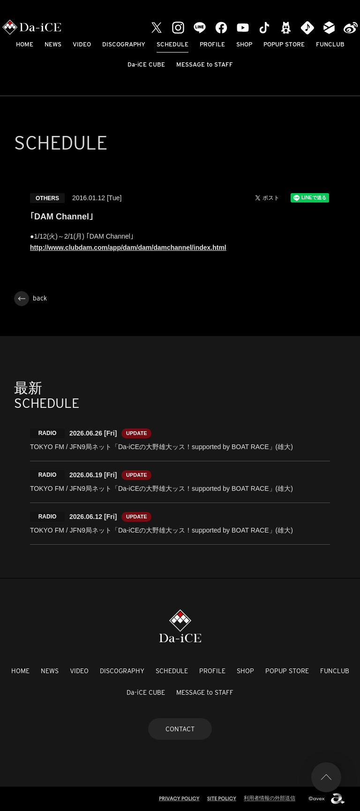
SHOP (244, 44)
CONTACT (180, 729)
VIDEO (82, 44)
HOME (24, 44)
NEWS (53, 44)
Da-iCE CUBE (146, 64)
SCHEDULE (172, 44)
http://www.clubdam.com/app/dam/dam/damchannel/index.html (128, 247)
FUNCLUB (330, 44)
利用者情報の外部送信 (269, 798)
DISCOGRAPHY (123, 44)
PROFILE (212, 44)
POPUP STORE (284, 44)
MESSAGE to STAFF (204, 64)
